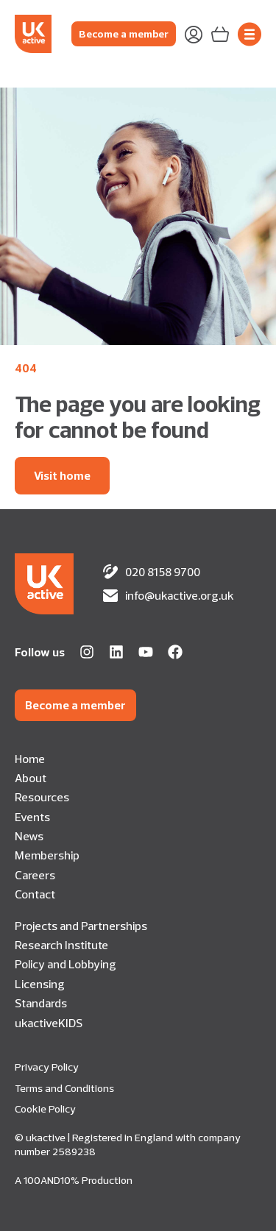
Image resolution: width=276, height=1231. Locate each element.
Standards (41, 1003)
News (29, 836)
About (30, 777)
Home (30, 758)
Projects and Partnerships (81, 925)
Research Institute (61, 944)
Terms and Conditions (64, 1088)
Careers (35, 875)
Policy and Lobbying (65, 964)
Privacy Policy (47, 1067)
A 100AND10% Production (73, 1180)
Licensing (40, 983)
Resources (42, 797)
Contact (35, 894)
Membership (47, 855)
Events (32, 816)
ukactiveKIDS (48, 1022)
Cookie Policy (45, 1108)
